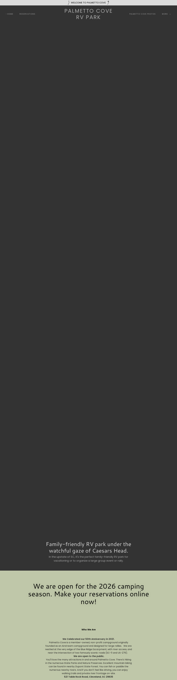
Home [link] (10, 14)
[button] (165, 14)
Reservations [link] (27, 14)
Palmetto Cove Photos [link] (142, 14)
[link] (88, 18)
